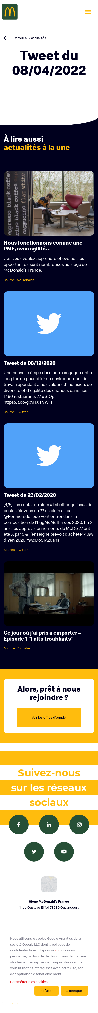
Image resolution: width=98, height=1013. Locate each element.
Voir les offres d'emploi (49, 717)
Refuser (46, 990)
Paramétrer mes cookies (29, 982)
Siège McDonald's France (49, 904)
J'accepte (74, 990)
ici (57, 950)
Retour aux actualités (30, 38)
